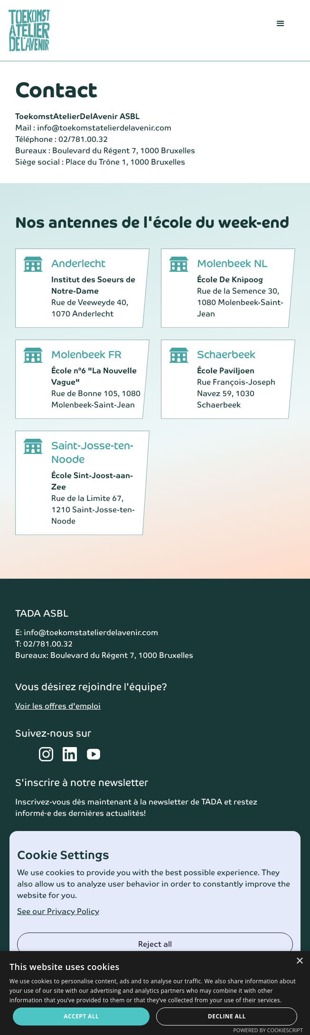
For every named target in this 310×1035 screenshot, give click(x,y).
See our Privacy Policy (58, 911)
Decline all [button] (227, 1016)
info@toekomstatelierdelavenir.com (104, 128)
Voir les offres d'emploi (58, 706)
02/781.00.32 (83, 139)
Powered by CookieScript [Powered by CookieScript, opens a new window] (268, 1030)
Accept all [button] (81, 1016)
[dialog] (155, 993)
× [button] (299, 961)
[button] (280, 30)
